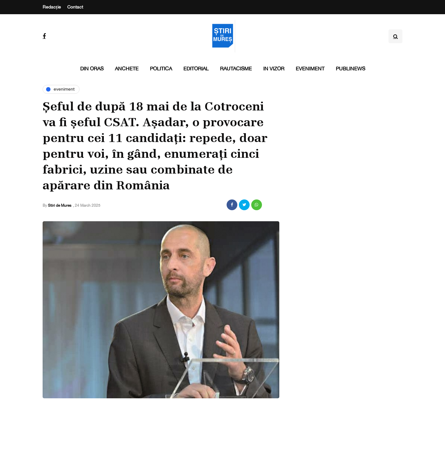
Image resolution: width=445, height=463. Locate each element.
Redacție (52, 6)
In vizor (273, 68)
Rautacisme (236, 68)
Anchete (127, 68)
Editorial (196, 68)
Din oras (92, 68)
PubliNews (350, 68)
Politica (161, 68)
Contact (75, 6)
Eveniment (310, 68)
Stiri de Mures (59, 205)
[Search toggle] (395, 36)
